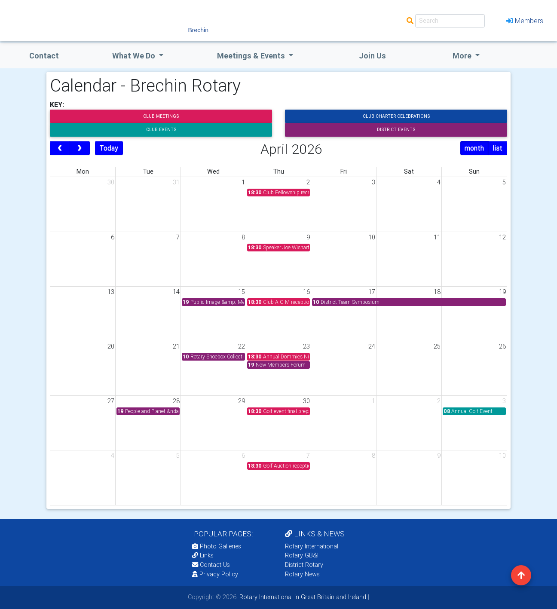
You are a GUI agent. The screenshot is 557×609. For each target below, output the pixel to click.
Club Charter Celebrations (396, 116)
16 (306, 292)
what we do (134, 56)
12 (502, 237)
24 (371, 346)
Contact (44, 56)
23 (306, 346)
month (474, 148)
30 (110, 182)
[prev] (60, 148)
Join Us (372, 56)
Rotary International (311, 546)
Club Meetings (161, 116)
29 (241, 401)
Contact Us (211, 565)
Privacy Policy (215, 574)
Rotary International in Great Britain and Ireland (302, 597)
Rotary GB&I (301, 555)
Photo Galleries (216, 546)
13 (110, 292)
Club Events (161, 129)
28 (176, 401)
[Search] (450, 21)
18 (437, 292)
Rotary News (302, 574)
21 (176, 346)
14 (176, 292)
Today (108, 148)
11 (437, 237)
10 (371, 237)
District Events (396, 129)
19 (502, 292)
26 (502, 346)
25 (437, 346)
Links (203, 555)
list (497, 148)
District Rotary (304, 565)
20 (110, 346)
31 (176, 182)
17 (371, 292)
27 (110, 401)
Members (524, 20)
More (463, 56)
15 (241, 292)
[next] (80, 148)
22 (241, 346)
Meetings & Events (252, 56)
